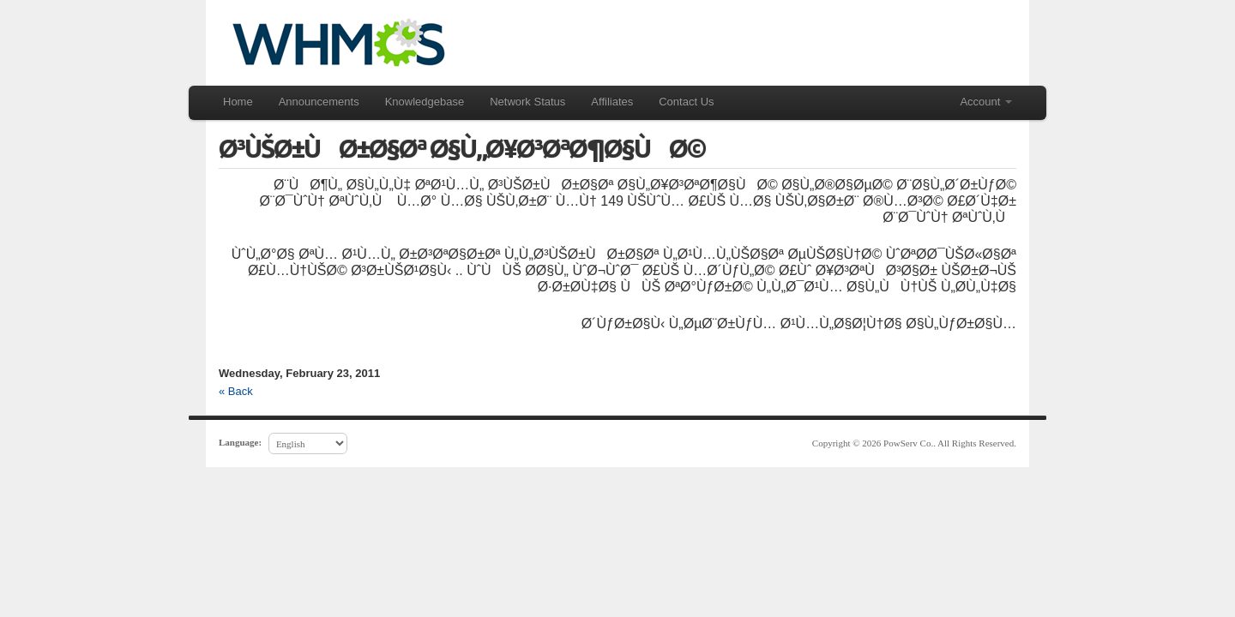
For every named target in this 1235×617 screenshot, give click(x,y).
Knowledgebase (425, 101)
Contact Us (686, 101)
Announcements (319, 101)
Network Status (527, 101)
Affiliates (612, 101)
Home (238, 101)
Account (986, 101)
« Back (236, 391)
